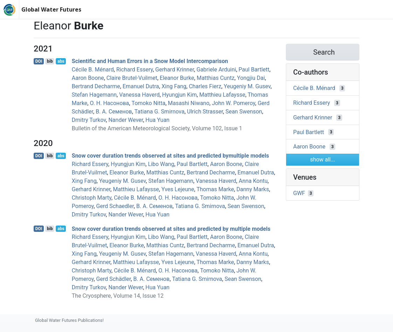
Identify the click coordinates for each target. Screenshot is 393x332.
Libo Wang (161, 164)
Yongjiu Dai (251, 78)
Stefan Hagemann (94, 94)
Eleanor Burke (177, 78)
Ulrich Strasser (205, 111)
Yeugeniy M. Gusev (247, 86)
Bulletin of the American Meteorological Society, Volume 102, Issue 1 (157, 128)
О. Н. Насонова (109, 103)
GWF (299, 193)
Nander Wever (125, 120)
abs (60, 61)
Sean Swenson (244, 111)
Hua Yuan (157, 120)
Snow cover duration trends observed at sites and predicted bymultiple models (170, 155)
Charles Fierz (205, 86)
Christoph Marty (91, 197)
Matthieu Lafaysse (222, 94)
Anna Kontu (253, 181)
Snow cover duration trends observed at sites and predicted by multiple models (171, 228)
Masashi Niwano (188, 103)
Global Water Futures (51, 9)
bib (50, 61)
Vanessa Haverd (139, 94)
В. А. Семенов (114, 111)
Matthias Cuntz (215, 78)
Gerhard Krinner (174, 69)
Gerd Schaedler (115, 206)
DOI (38, 61)
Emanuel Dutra (141, 86)
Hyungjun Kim (179, 94)
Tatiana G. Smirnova (160, 111)
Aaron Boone (88, 78)
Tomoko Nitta (148, 103)
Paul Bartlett (254, 69)
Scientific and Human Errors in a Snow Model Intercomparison (150, 61)
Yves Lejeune (177, 189)
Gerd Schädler (113, 279)
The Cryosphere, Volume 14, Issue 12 (118, 295)
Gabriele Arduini (216, 69)
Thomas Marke (215, 189)
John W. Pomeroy (233, 103)
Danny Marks (252, 189)
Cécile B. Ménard (93, 69)
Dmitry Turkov (89, 120)
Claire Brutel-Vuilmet (131, 78)
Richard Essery (134, 69)
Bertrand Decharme (96, 86)
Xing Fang (173, 86)
